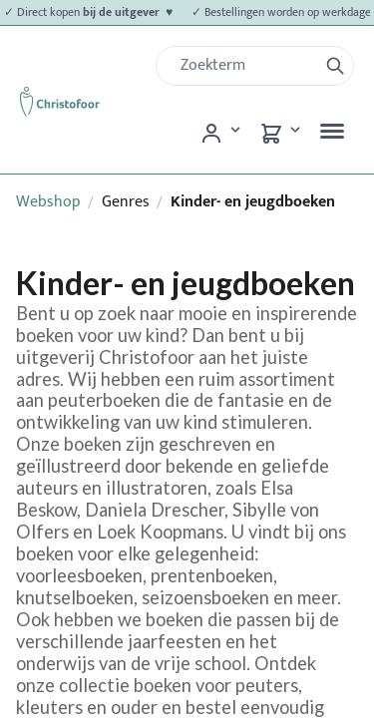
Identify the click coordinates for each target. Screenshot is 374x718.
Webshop (48, 201)
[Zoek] (245, 66)
